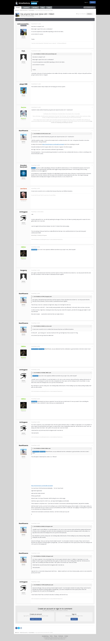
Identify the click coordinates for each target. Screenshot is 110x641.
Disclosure (60, 636)
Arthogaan (23, 212)
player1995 (23, 84)
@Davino (34, 167)
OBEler (47, 372)
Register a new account (35, 619)
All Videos (35, 7)
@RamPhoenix (35, 349)
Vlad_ (23, 51)
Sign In (86, 2)
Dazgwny (23, 270)
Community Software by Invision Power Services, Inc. (55, 639)
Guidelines (26, 7)
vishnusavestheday (29, 15)
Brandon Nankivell (23, 166)
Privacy (55, 636)
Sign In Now (74, 619)
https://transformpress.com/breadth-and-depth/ (54, 144)
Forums (18, 7)
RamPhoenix (23, 131)
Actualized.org (45, 636)
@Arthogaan (34, 249)
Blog (43, 7)
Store (49, 7)
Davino (47, 133)
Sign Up (92, 2)
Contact (66, 636)
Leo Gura (47, 326)
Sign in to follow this (81, 13)
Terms (51, 636)
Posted (36, 23)
